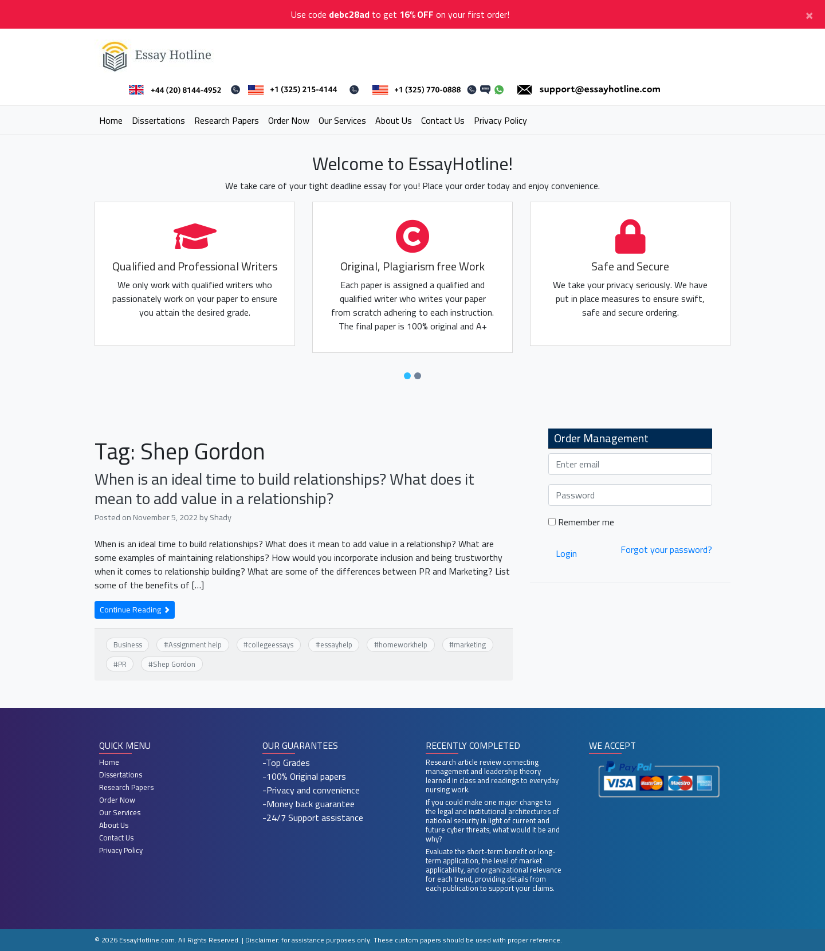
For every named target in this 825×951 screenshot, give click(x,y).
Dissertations (158, 120)
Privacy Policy (500, 120)
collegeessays (270, 644)
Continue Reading (135, 609)
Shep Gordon (174, 664)
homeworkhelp (403, 644)
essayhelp (336, 644)
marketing (470, 644)
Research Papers (226, 120)
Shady (220, 517)
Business (127, 644)
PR (122, 664)
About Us (393, 120)
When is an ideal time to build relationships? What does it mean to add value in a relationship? (284, 488)
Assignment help (195, 644)
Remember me (581, 522)
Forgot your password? (666, 549)
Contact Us (443, 120)
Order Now (288, 120)
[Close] (809, 14)
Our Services (342, 120)
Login (566, 553)
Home (111, 120)
